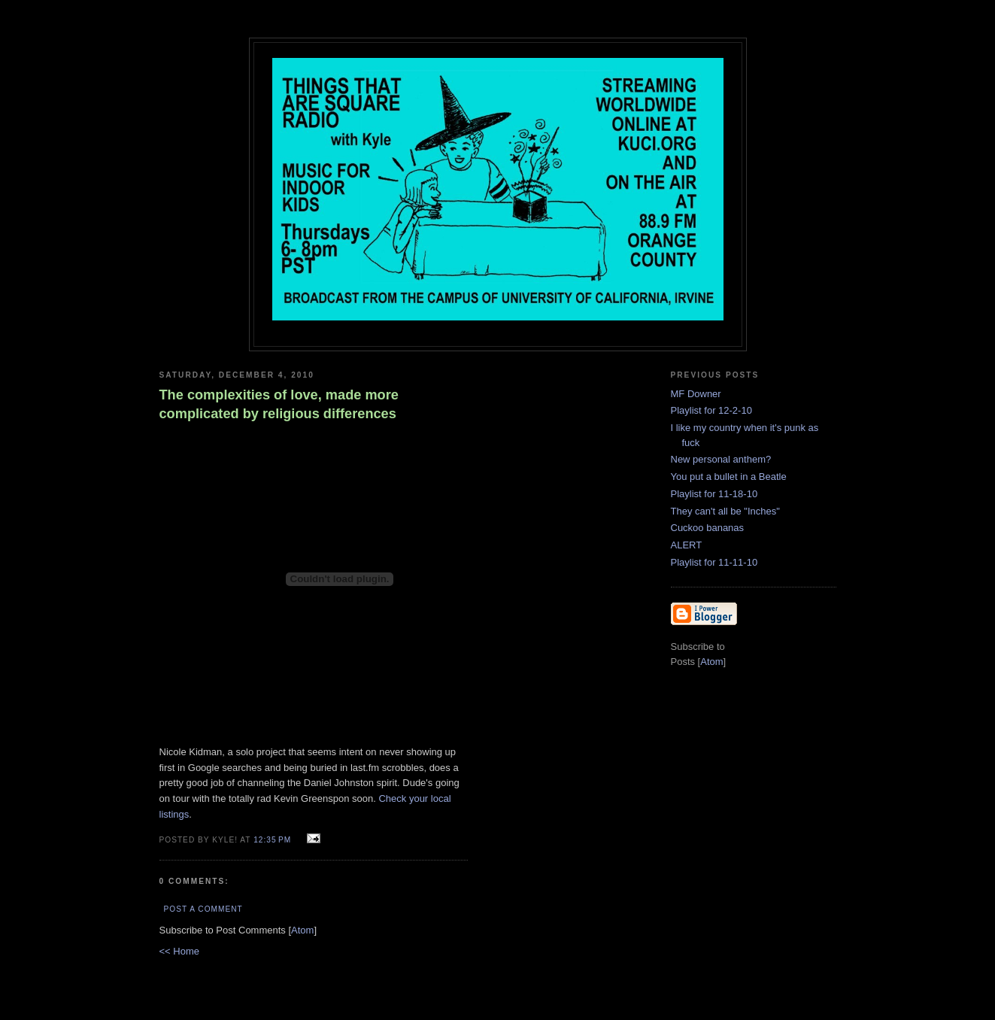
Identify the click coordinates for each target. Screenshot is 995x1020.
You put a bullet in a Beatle (729, 476)
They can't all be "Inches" (725, 511)
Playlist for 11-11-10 (714, 562)
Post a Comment (203, 909)
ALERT (686, 545)
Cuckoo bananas (708, 527)
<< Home (179, 951)
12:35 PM (273, 840)
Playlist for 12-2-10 (711, 410)
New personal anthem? (721, 459)
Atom (302, 930)
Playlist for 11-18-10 (714, 493)
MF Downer (696, 393)
